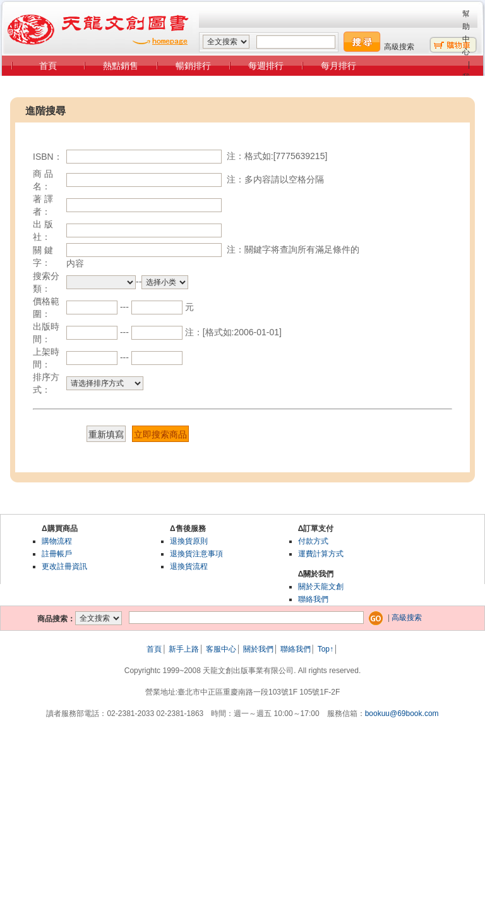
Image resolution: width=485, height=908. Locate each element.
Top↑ (325, 649)
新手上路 (184, 649)
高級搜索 (399, 46)
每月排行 (338, 66)
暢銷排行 (193, 66)
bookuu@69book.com (402, 713)
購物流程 (57, 541)
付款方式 (313, 541)
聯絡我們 (313, 599)
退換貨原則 (189, 541)
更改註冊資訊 (64, 566)
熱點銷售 (120, 66)
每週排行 (266, 66)
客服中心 (221, 649)
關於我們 (258, 649)
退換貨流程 (189, 566)
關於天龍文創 (321, 586)
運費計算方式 (321, 553)
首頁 (48, 66)
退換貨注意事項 (196, 553)
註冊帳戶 (57, 553)
